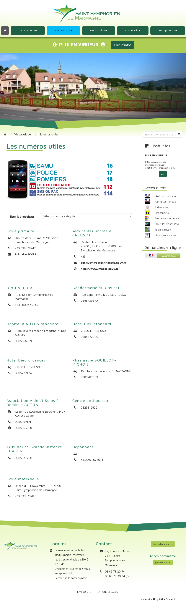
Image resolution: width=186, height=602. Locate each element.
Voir (163, 174)
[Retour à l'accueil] (5, 30)
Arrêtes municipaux (167, 196)
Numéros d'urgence (167, 218)
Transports (162, 212)
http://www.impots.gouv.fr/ (100, 268)
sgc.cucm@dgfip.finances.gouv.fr (103, 262)
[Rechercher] (179, 134)
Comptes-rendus (165, 201)
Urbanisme (161, 207)
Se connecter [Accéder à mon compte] (163, 562)
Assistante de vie (165, 235)
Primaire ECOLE (26, 254)
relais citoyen (163, 229)
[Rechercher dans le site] (159, 134)
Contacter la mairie (163, 544)
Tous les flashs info (167, 223)
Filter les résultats (22, 216)
